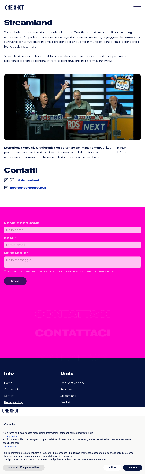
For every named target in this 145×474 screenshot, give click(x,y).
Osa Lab (65, 402)
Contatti (9, 395)
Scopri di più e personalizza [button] (23, 467)
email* (10, 240)
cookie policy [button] (9, 446)
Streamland (68, 395)
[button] (137, 7)
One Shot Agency (72, 383)
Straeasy (66, 389)
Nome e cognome (22, 225)
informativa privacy (104, 274)
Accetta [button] (132, 467)
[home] (14, 8)
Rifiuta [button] (112, 467)
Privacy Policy (13, 402)
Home (8, 383)
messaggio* (16, 255)
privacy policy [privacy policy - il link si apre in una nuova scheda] (10, 436)
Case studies (12, 389)
